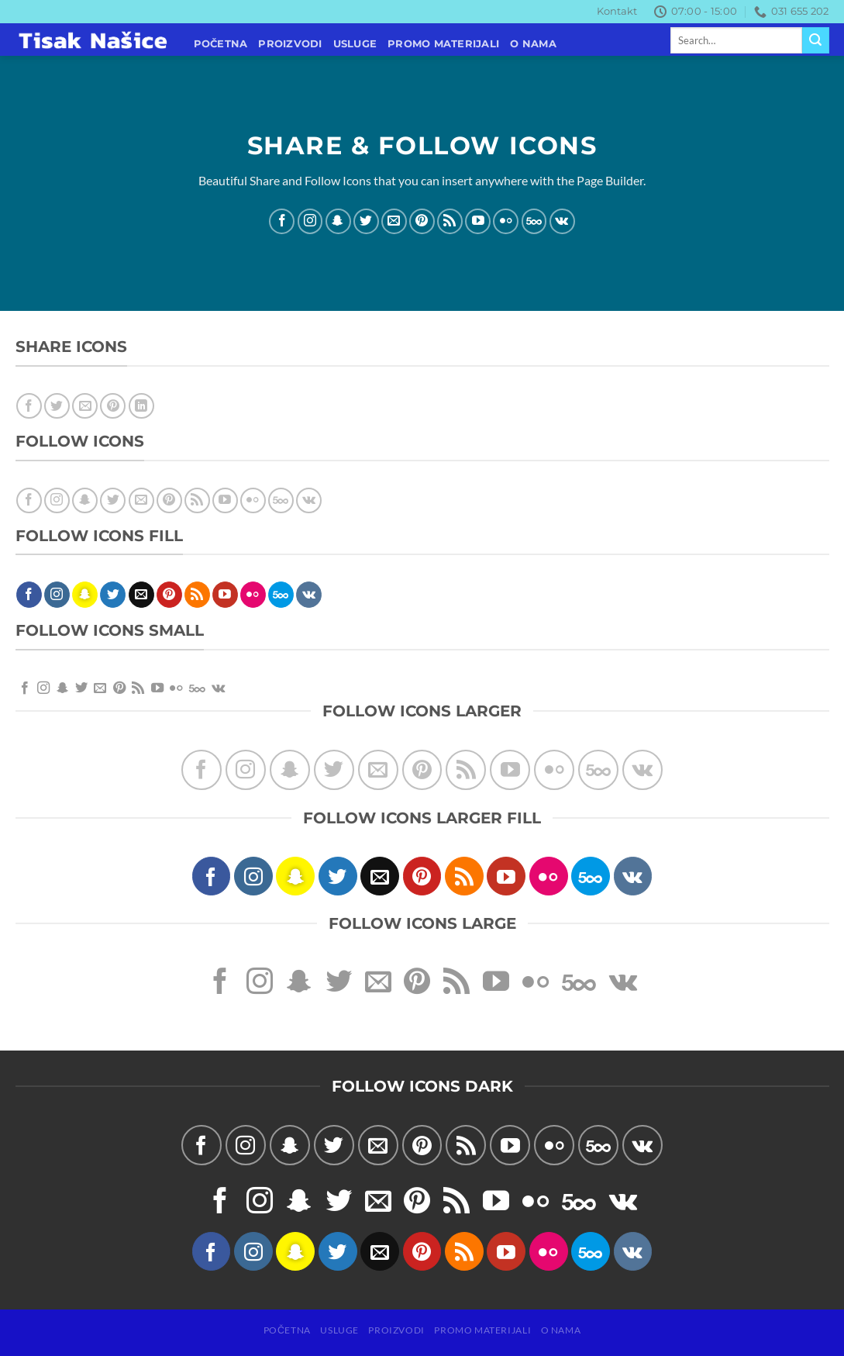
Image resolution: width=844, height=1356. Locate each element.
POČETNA (221, 44)
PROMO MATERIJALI (443, 44)
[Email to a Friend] (85, 406)
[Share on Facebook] (29, 406)
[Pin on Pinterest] (113, 406)
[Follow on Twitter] (366, 220)
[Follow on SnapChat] (338, 220)
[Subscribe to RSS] (450, 220)
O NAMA (533, 44)
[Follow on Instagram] (310, 220)
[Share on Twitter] (57, 406)
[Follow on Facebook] (282, 220)
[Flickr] (505, 220)
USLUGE (355, 44)
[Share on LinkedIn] (141, 406)
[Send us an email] (394, 220)
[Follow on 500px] (534, 220)
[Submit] (815, 40)
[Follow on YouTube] (478, 220)
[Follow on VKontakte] (562, 220)
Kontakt (617, 11)
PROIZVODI (290, 44)
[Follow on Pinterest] (422, 220)
